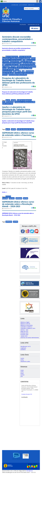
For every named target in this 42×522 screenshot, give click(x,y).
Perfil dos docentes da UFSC (25, 129)
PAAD (22, 373)
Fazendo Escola (14, 61)
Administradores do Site (33, 24)
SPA (22, 376)
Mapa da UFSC (24, 331)
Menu (34, 28)
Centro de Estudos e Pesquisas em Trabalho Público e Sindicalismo (16, 57)
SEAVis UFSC (24, 336)
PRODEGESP (9, 102)
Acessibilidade (14, 4)
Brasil (5, 1)
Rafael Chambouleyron (10, 70)
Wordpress (29, 471)
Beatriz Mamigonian (12, 57)
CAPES (22, 358)
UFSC (19, 71)
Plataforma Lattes (25, 361)
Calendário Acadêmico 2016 (28, 328)
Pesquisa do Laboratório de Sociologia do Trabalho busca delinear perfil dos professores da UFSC (18, 81)
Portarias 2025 (24, 333)
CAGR (22, 370)
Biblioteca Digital (25, 322)
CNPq (22, 360)
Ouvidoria (23, 349)
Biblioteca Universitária (27, 325)
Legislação (23, 348)
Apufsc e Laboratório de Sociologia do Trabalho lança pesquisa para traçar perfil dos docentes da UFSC (17, 110)
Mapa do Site (31, 4)
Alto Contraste (23, 4)
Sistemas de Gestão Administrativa (30, 337)
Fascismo (11, 198)
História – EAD (24, 330)
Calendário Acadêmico (26, 327)
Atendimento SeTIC (26, 346)
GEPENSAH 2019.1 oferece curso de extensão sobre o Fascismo (18, 134)
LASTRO (13, 66)
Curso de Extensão (6, 197)
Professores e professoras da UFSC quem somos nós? (18, 102)
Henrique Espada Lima (11, 65)
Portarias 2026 (24, 334)
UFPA (14, 71)
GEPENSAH (19, 198)
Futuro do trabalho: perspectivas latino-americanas (17, 62)
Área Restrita (23, 24)
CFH (24, 60)
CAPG (22, 372)
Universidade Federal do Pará (18, 74)
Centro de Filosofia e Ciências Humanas (19, 59)
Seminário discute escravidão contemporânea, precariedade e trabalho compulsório (17, 39)
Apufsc (8, 100)
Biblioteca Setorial (25, 323)
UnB (23, 71)
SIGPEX (22, 375)
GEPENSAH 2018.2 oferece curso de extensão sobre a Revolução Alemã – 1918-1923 (18, 204)
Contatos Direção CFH (26, 394)
